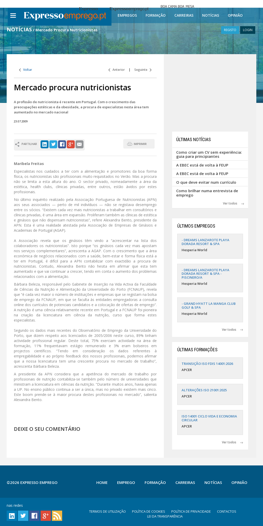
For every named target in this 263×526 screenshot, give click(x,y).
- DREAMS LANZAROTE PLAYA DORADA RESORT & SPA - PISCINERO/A (205, 274)
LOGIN (247, 30)
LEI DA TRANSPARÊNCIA (165, 516)
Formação (156, 15)
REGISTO (230, 30)
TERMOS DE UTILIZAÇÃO (107, 511)
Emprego (126, 482)
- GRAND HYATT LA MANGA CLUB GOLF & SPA (209, 305)
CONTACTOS (226, 511)
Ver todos (233, 203)
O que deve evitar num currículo (206, 182)
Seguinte (143, 69)
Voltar (25, 69)
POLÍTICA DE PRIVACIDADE (191, 511)
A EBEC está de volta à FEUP (202, 165)
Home (102, 482)
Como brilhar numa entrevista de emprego (207, 193)
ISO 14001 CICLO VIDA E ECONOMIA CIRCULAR (209, 418)
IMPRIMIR (140, 144)
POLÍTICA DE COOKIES (148, 511)
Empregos (127, 15)
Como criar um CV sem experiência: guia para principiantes (209, 154)
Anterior (116, 69)
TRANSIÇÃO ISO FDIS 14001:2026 (207, 363)
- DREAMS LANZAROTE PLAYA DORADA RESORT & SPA (205, 242)
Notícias (210, 15)
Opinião (235, 15)
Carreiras (183, 15)
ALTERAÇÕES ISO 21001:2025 (204, 390)
